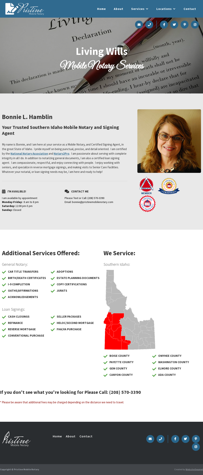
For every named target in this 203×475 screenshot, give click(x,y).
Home (101, 9)
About (118, 9)
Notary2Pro (61, 153)
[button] (139, 9)
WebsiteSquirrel (194, 469)
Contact (190, 9)
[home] (24, 8)
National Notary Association (29, 153)
